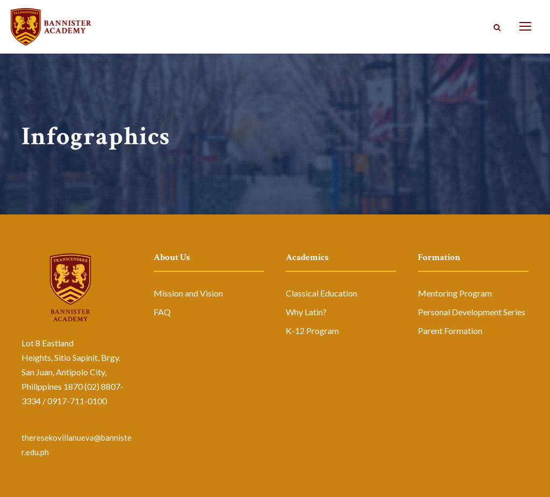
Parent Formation (450, 330)
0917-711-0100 (77, 401)
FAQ (162, 312)
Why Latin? (306, 312)
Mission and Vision (188, 293)
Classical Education (321, 293)
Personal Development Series (471, 312)
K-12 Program (312, 330)
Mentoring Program (455, 293)
